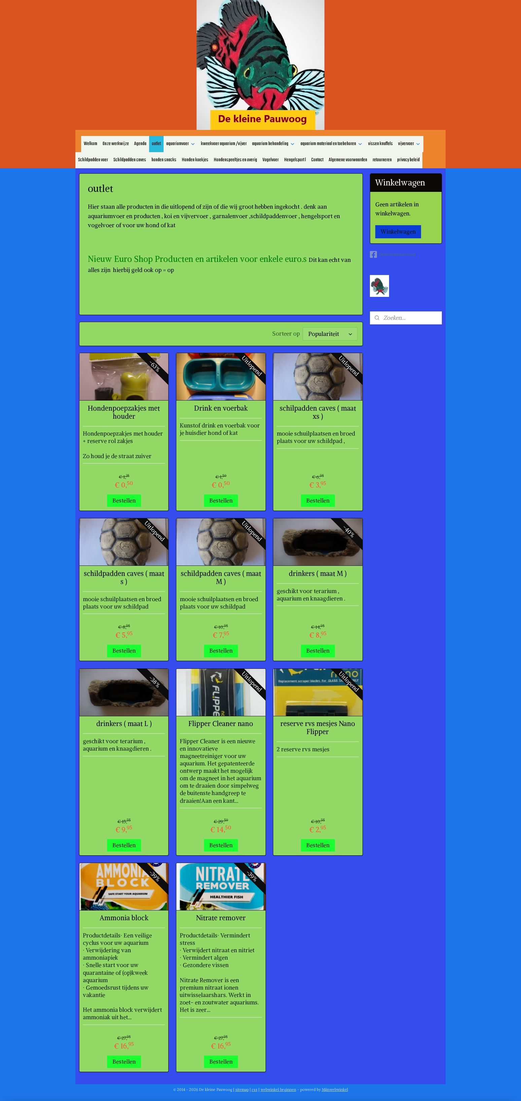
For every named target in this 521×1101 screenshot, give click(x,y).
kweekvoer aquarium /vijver (224, 144)
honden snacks (163, 160)
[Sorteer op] (330, 333)
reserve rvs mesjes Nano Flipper (317, 727)
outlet (156, 144)
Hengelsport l (295, 160)
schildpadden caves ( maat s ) (124, 577)
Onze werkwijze (116, 144)
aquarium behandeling (273, 144)
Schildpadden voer (93, 160)
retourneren (382, 160)
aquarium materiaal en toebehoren (332, 144)
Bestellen (124, 499)
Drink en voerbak (221, 407)
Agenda (140, 144)
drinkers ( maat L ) (124, 723)
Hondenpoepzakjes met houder (124, 411)
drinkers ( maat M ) (318, 573)
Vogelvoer (271, 160)
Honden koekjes (195, 160)
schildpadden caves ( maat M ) (221, 577)
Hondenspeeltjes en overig (235, 160)
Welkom (90, 144)
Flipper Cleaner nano (220, 723)
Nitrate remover (221, 917)
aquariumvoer (181, 144)
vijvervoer (409, 144)
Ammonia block (124, 917)
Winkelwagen (398, 231)
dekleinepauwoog (393, 254)
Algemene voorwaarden (348, 160)
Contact (317, 160)
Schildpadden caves (129, 160)
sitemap (242, 1088)
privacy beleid (408, 160)
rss (254, 1088)
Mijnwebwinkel (335, 1088)
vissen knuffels (380, 144)
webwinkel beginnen (278, 1088)
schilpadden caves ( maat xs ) (318, 411)
